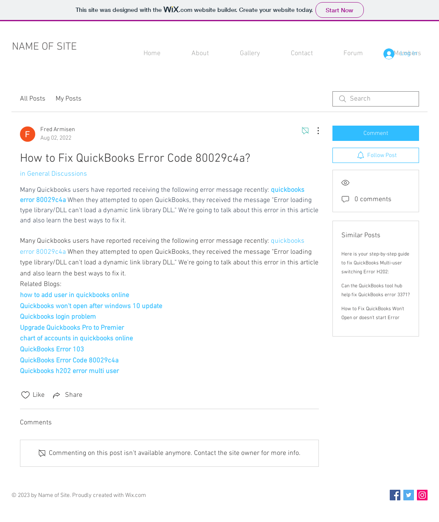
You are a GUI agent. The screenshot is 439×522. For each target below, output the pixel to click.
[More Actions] (314, 131)
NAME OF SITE (44, 47)
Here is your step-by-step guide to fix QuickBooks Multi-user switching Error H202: (375, 263)
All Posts (32, 99)
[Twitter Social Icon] (408, 495)
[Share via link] (66, 395)
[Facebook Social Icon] (395, 495)
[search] (375, 99)
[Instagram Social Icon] (422, 495)
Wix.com (135, 495)
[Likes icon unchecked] (25, 395)
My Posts (69, 99)
